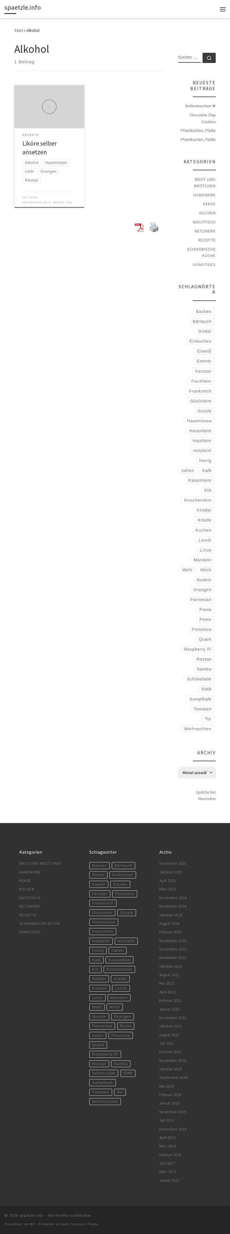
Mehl (187, 570)
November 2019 (172, 1111)
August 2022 (169, 974)
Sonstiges (204, 264)
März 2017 (167, 1171)
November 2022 (172, 957)
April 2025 (167, 880)
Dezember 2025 (173, 863)
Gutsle (204, 411)
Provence (201, 629)
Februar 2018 (170, 1154)
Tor (208, 719)
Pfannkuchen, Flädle (198, 130)
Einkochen (200, 341)
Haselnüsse (199, 421)
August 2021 (169, 1034)
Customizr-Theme (84, 1224)
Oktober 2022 (170, 966)
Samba (204, 669)
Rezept (203, 659)
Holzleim (202, 450)
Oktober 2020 (170, 1069)
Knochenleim (197, 500)
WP (32, 1224)
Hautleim (202, 440)
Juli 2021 (166, 1043)
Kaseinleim (200, 480)
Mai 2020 (166, 1086)
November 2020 (172, 1060)
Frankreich (200, 391)
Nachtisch (204, 222)
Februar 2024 (170, 932)
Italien (187, 470)
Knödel (204, 510)
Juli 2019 (166, 1120)
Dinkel (205, 331)
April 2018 (167, 1137)
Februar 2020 (170, 1094)
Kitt (208, 490)
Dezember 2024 (173, 897)
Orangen (202, 589)
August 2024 (169, 923)
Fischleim (201, 381)
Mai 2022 (166, 983)
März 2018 (167, 1146)
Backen (204, 311)
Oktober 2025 (170, 872)
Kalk (207, 470)
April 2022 (167, 992)
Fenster (203, 371)
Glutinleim (200, 401)
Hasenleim (200, 430)
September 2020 (173, 1077)
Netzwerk (205, 231)
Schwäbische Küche (201, 252)
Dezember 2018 (173, 1129)
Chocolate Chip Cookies (202, 118)
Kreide (204, 520)
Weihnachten (198, 729)
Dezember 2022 (173, 949)
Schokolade (199, 679)
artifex (33, 197)
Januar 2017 (169, 1180)
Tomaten (203, 709)
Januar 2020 (169, 1103)
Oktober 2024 (170, 915)
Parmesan (201, 599)
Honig (205, 460)
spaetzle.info (31, 1215)
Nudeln (203, 579)
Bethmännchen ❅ (200, 105)
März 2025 (167, 889)
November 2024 (172, 906)
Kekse (209, 203)
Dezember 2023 (173, 940)
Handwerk (204, 194)
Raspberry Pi (197, 649)
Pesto (205, 619)
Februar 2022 (170, 1000)
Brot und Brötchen (205, 182)
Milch (205, 570)
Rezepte (207, 240)
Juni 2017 (167, 1163)
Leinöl (205, 540)
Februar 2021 (170, 1051)
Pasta (205, 609)
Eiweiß (204, 351)
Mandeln (203, 560)
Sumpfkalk (200, 699)
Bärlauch (202, 321)
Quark (205, 639)
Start (18, 30)
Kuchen (207, 213)
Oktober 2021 (170, 1026)
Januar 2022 (169, 1009)
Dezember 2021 (173, 1017)
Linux (206, 550)
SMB (207, 689)
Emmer (204, 361)
